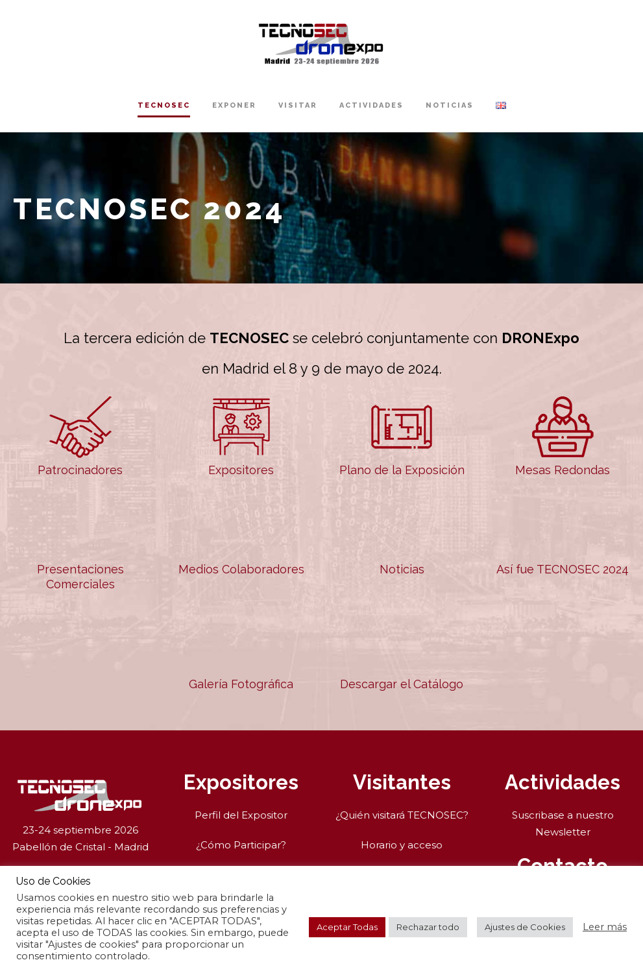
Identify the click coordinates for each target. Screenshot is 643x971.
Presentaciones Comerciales (80, 542)
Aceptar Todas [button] (347, 927)
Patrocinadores (80, 435)
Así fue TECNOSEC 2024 (562, 535)
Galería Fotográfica (241, 649)
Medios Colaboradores (241, 535)
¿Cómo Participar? (241, 845)
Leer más (605, 927)
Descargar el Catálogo (401, 649)
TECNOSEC (164, 105)
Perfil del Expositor (241, 815)
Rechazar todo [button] (427, 927)
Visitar (297, 105)
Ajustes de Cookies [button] (525, 927)
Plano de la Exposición (402, 435)
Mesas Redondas (562, 435)
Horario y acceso (402, 845)
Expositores (241, 435)
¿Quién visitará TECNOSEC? (401, 815)
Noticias (450, 105)
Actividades (371, 105)
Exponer (234, 105)
